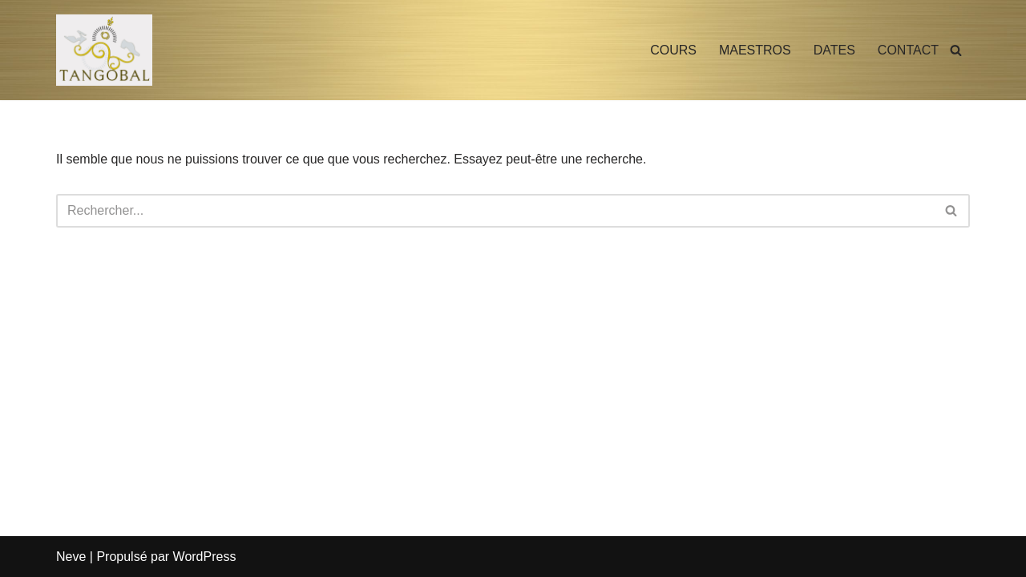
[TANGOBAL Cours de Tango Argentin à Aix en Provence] (104, 50)
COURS (673, 50)
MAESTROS (755, 50)
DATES (834, 50)
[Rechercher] (956, 50)
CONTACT (908, 50)
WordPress (204, 556)
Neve (71, 556)
